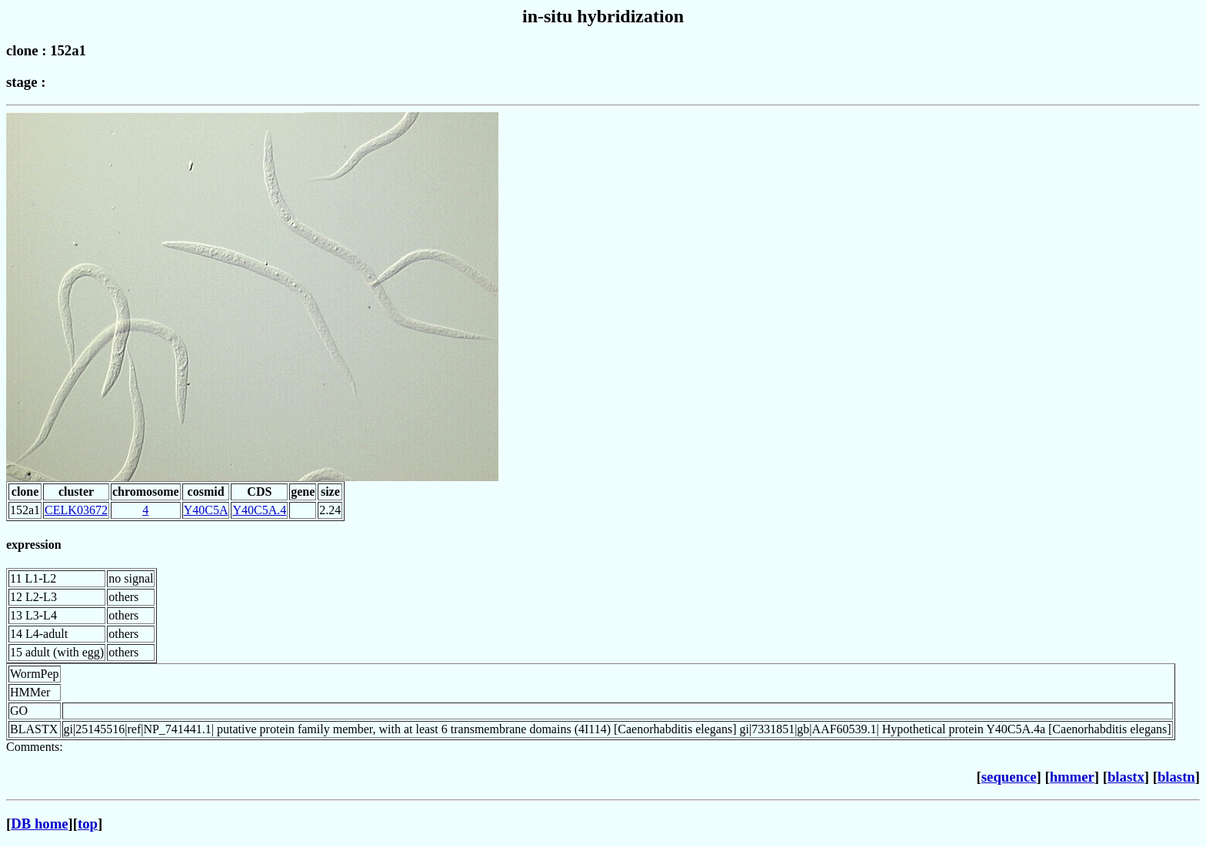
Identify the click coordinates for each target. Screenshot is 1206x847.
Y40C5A (206, 510)
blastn (1176, 777)
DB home (39, 823)
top (88, 823)
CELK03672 (76, 510)
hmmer (1072, 777)
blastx (1126, 777)
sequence (1009, 777)
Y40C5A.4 (259, 510)
